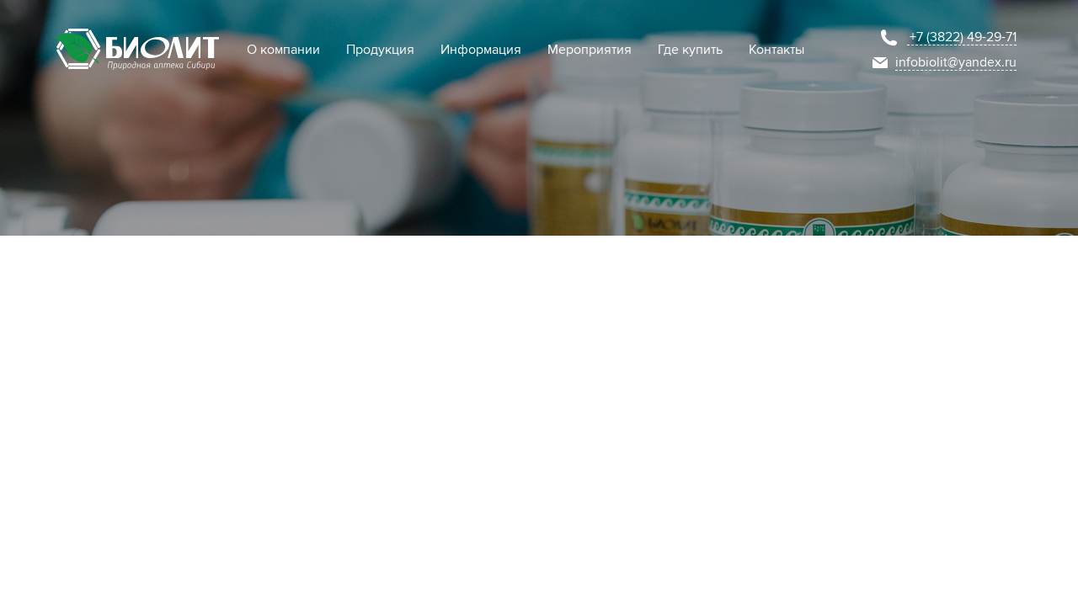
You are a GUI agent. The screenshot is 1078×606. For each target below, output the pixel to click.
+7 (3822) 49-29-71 (963, 37)
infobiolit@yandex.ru (956, 62)
